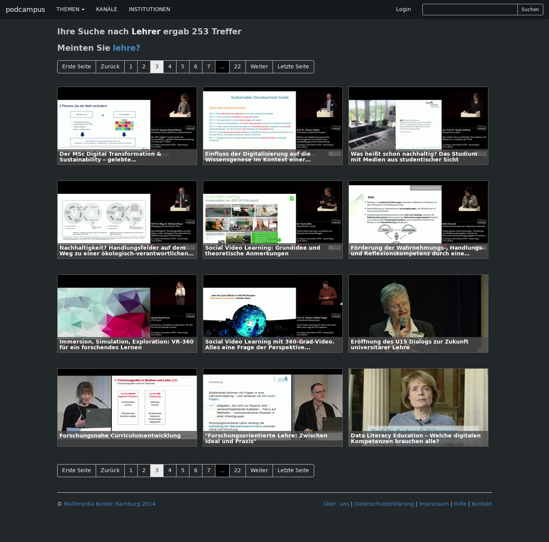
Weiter (259, 66)
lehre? (126, 48)
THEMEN (70, 9)
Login (403, 9)
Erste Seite (76, 66)
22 (237, 66)
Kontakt (482, 504)
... (222, 66)
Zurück (110, 66)
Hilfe (460, 504)
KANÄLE (106, 9)
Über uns (336, 504)
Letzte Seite (293, 66)
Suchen (530, 9)
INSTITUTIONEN (149, 9)
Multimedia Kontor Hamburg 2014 (110, 504)
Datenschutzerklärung (384, 504)
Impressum (434, 504)
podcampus (25, 9)
